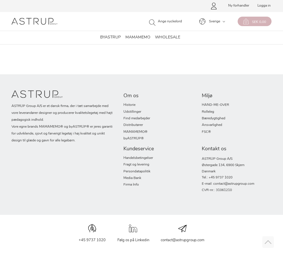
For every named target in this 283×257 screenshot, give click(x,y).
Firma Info (131, 184)
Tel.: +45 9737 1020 (217, 177)
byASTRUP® (133, 138)
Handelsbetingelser (138, 158)
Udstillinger (132, 112)
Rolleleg (208, 112)
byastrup (110, 38)
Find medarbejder (136, 118)
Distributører (133, 125)
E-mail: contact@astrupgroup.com (228, 184)
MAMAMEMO (137, 38)
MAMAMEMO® (135, 132)
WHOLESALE (167, 38)
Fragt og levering (136, 164)
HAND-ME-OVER (215, 105)
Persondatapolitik (136, 171)
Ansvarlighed (212, 125)
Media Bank (132, 178)
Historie (129, 105)
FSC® (206, 132)
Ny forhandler (238, 5)
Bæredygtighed (213, 118)
